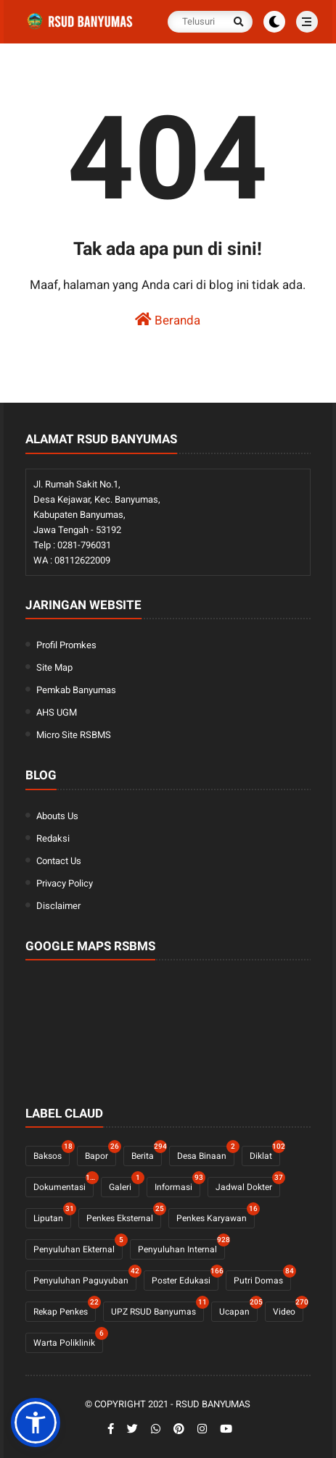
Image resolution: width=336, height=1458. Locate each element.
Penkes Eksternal (123, 1215)
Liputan (52, 1215)
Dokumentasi (63, 1184)
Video (288, 1309)
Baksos (51, 1153)
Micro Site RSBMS (73, 734)
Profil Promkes (66, 645)
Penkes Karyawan (215, 1215)
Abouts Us (57, 815)
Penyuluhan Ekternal (78, 1246)
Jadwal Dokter (248, 1184)
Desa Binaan (205, 1153)
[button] (36, 1423)
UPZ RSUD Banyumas (157, 1309)
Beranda (167, 319)
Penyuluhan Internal (181, 1246)
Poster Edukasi (185, 1278)
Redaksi (53, 838)
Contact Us (58, 860)
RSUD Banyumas (213, 1404)
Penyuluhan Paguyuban (84, 1278)
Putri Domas (262, 1278)
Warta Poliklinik (68, 1340)
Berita (146, 1153)
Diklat (265, 1153)
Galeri (124, 1184)
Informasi (177, 1184)
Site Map (54, 667)
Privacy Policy (64, 883)
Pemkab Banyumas (76, 689)
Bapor (100, 1153)
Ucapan (238, 1309)
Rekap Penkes (64, 1309)
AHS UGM (56, 712)
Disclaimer (58, 905)
